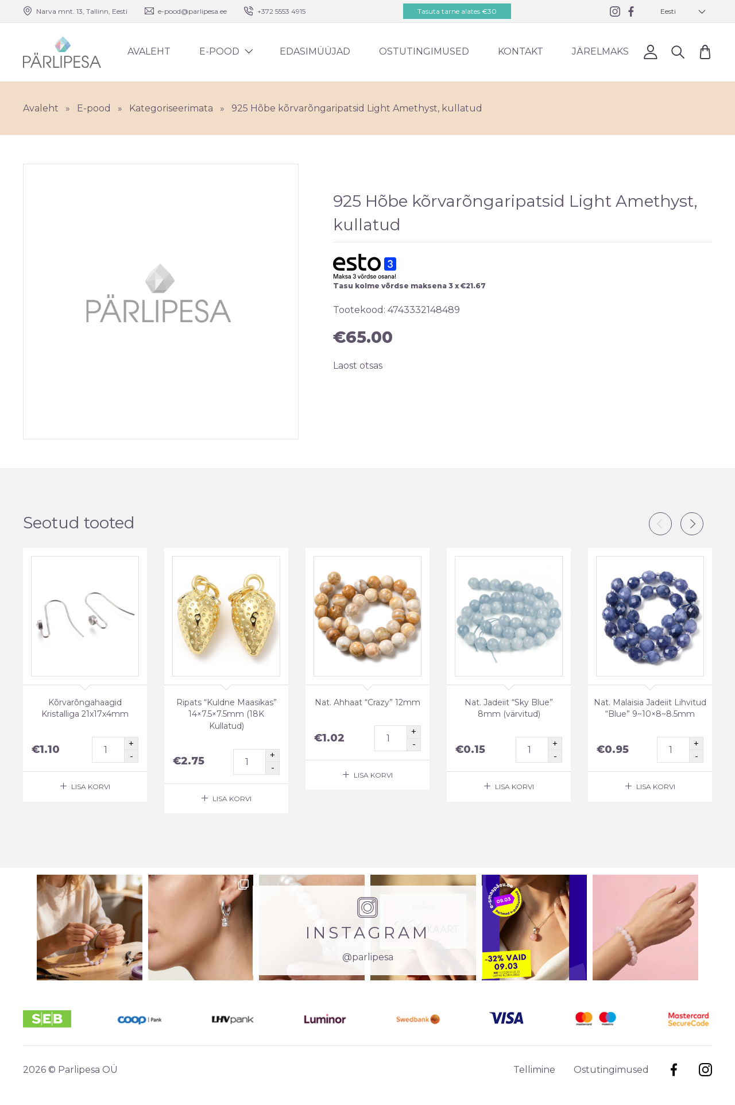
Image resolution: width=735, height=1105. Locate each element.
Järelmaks (600, 51)
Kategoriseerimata (171, 108)
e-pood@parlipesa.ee (192, 11)
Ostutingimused (424, 51)
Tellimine (534, 1069)
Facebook (673, 1069)
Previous (660, 523)
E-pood (219, 51)
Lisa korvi (90, 786)
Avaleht (149, 51)
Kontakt (520, 51)
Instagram (705, 1069)
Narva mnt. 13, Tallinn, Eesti (81, 11)
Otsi (678, 51)
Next (691, 523)
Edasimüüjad (315, 51)
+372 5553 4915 (281, 11)
